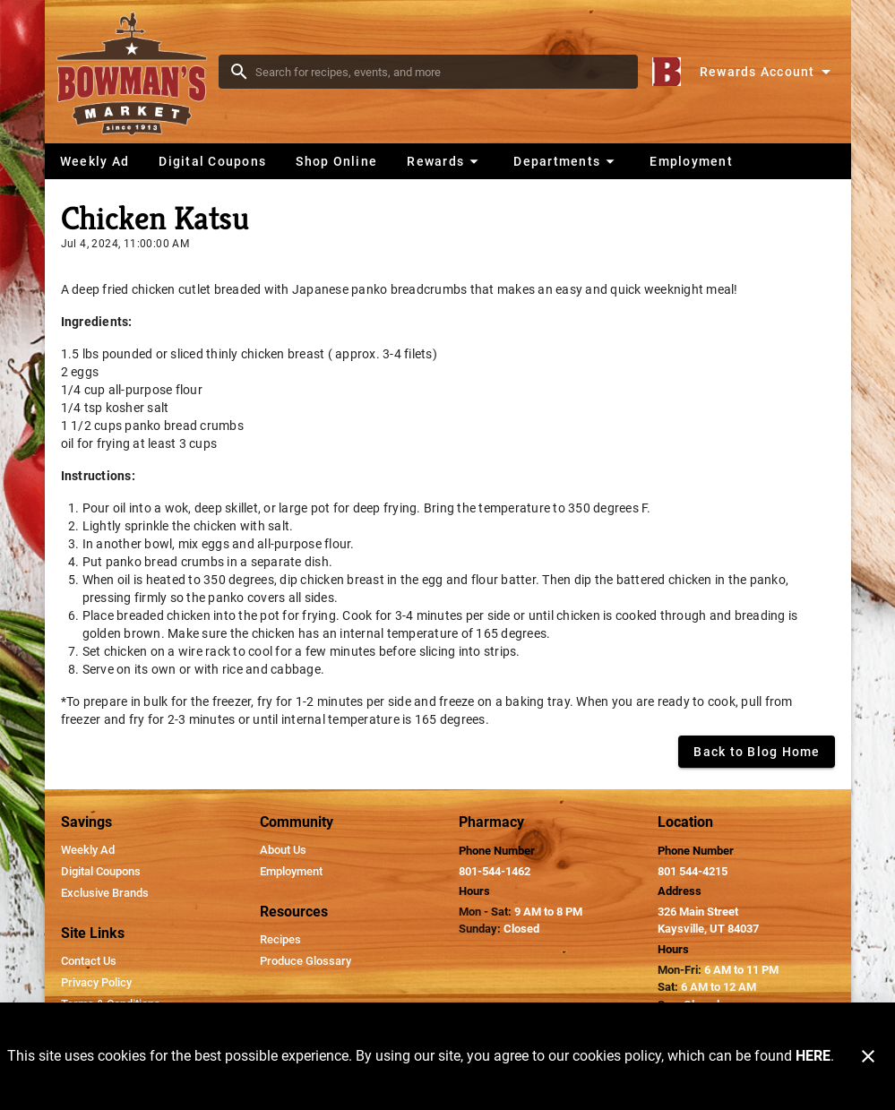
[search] (441, 71)
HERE (813, 1055)
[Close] (868, 1056)
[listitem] (88, 850)
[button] (445, 161)
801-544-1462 (494, 871)
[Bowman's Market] (137, 71)
